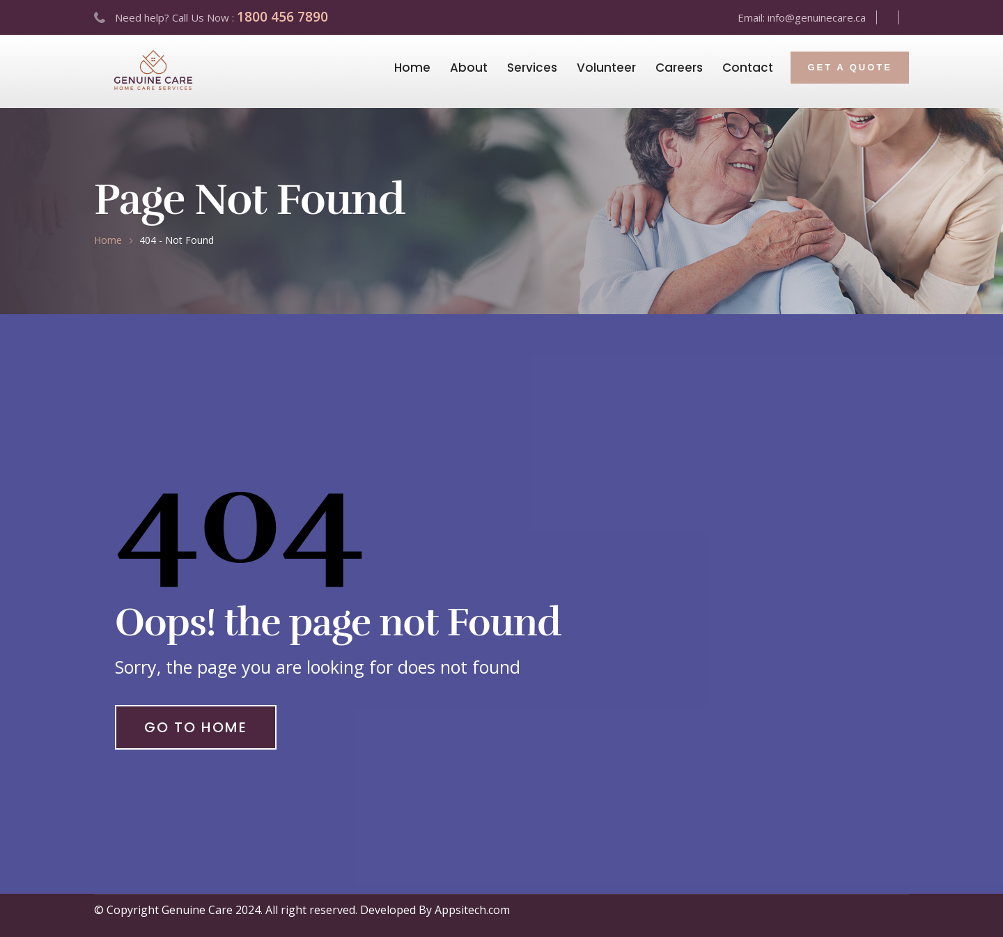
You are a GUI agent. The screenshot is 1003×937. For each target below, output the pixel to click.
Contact (747, 67)
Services (532, 67)
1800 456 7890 (282, 17)
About (469, 67)
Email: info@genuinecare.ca (802, 17)
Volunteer (606, 67)
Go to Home (195, 727)
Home (412, 67)
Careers (679, 67)
